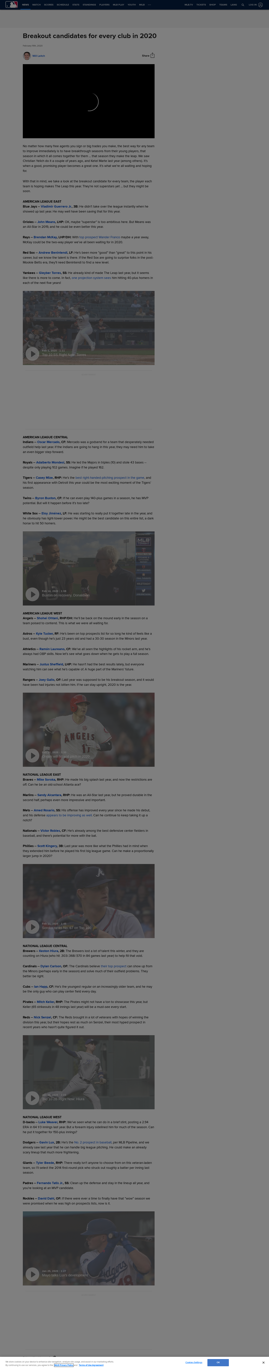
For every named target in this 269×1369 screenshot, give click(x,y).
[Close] (263, 1362)
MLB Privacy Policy (63, 1365)
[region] (134, 1363)
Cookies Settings (193, 1362)
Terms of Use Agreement (91, 1365)
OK (218, 1362)
